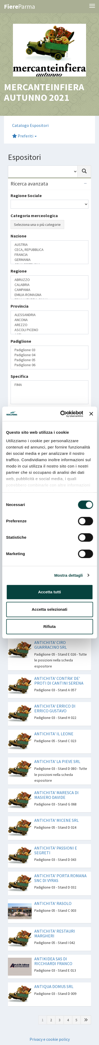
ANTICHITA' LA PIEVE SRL (57, 761)
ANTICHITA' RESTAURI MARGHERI (54, 933)
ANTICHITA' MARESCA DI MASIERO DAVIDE (56, 795)
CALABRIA (49, 284)
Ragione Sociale (26, 195)
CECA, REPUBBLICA (49, 249)
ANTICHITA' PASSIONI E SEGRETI (55, 850)
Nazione (18, 235)
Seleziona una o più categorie (37, 224)
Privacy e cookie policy (50, 1039)
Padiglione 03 (49, 349)
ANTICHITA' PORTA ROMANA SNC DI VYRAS (60, 878)
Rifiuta (49, 626)
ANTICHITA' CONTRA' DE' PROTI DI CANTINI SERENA (58, 681)
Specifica (19, 376)
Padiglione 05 (49, 359)
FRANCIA (49, 254)
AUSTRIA (49, 244)
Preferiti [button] (24, 136)
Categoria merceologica (34, 215)
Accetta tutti (49, 592)
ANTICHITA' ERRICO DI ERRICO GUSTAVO (55, 708)
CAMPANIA (49, 289)
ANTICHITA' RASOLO (53, 903)
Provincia (20, 306)
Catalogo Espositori (30, 125)
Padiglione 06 (49, 365)
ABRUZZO (49, 279)
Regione (19, 271)
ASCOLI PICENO (49, 329)
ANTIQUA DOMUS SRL (53, 986)
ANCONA (49, 319)
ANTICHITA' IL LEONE (53, 733)
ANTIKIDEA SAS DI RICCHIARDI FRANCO (53, 961)
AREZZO (49, 324)
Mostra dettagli (68, 575)
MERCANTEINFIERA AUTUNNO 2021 (44, 92)
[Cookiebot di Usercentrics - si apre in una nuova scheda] (62, 414)
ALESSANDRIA (49, 314)
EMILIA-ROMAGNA (49, 294)
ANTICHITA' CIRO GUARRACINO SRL (50, 645)
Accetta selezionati (49, 609)
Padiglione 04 (49, 354)
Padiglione (21, 341)
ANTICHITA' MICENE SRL (56, 820)
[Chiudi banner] (91, 414)
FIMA (49, 384)
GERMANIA (49, 259)
